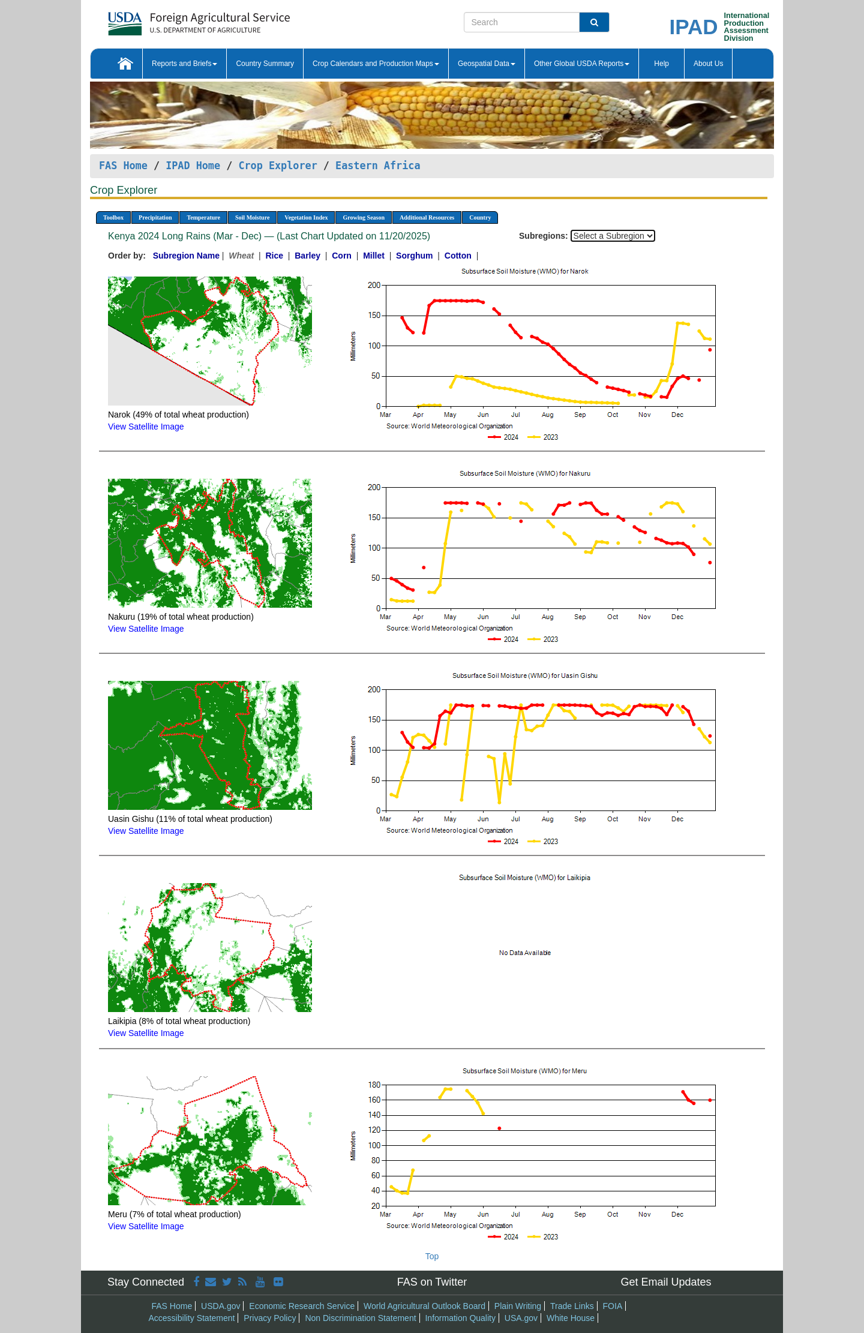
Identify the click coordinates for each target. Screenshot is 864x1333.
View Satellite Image (146, 426)
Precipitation (155, 217)
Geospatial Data (486, 63)
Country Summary (265, 63)
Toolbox (113, 217)
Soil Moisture (252, 217)
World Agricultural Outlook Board (424, 1306)
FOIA (613, 1306)
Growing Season (364, 217)
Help (661, 63)
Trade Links (572, 1306)
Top (432, 1256)
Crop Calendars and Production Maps (376, 63)
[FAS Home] (169, 19)
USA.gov (521, 1318)
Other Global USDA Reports (581, 63)
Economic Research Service (302, 1306)
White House (571, 1318)
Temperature (203, 217)
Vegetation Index (306, 217)
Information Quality (460, 1318)
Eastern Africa (377, 166)
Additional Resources (427, 217)
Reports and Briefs (184, 63)
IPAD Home (193, 166)
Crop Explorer (277, 166)
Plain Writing (517, 1306)
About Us (708, 63)
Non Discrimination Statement (360, 1318)
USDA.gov (220, 1306)
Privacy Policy (270, 1318)
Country (480, 217)
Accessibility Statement (192, 1318)
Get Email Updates (665, 1282)
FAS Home (123, 166)
